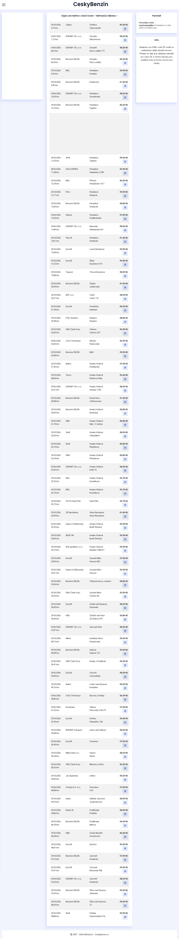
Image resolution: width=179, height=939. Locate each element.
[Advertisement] (22, 56)
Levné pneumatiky (146, 25)
